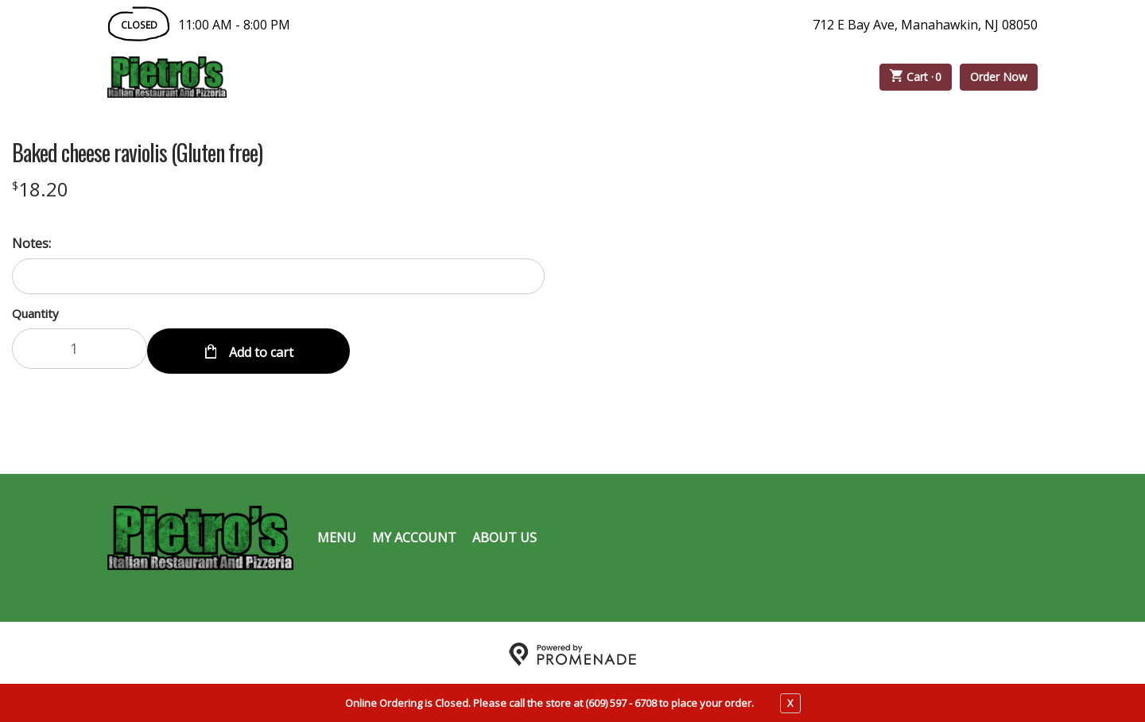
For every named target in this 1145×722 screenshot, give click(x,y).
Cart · (916, 77)
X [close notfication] (790, 703)
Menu (336, 534)
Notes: (31, 243)
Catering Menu (456, 77)
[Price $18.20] (40, 189)
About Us (504, 534)
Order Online (317, 77)
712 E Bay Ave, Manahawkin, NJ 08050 (925, 24)
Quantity (35, 313)
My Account (414, 534)
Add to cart (259, 348)
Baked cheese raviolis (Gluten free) (137, 152)
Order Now (998, 76)
